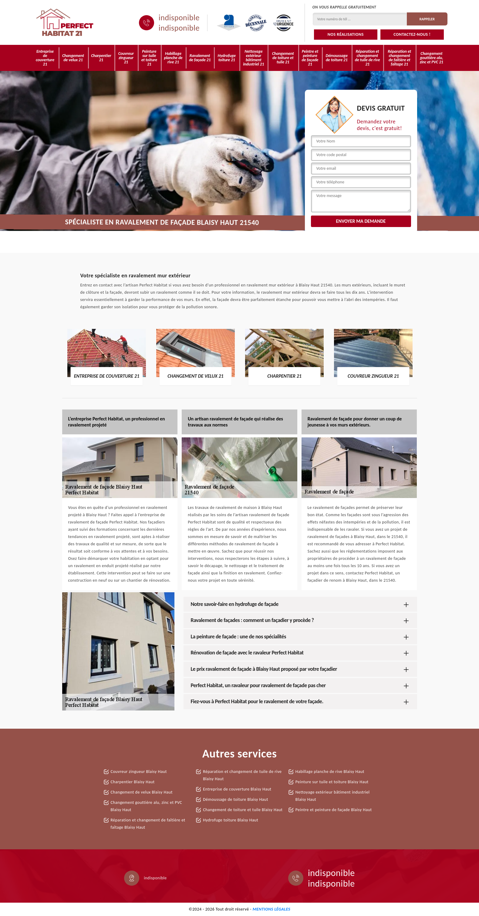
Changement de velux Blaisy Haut (142, 792)
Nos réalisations (346, 34)
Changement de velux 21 (73, 57)
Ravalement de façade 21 (200, 57)
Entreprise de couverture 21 (45, 58)
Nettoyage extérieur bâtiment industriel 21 (253, 58)
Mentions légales (271, 909)
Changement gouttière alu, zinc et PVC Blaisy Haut (146, 806)
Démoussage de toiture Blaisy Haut (235, 799)
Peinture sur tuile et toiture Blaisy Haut (332, 781)
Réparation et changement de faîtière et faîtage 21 (399, 58)
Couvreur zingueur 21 (126, 58)
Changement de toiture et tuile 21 (283, 58)
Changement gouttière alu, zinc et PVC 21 (431, 58)
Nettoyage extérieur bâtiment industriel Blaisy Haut (332, 796)
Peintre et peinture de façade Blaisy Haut (333, 809)
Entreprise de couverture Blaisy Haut (237, 789)
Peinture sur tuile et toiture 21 (149, 58)
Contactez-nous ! (411, 34)
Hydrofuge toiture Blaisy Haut (230, 820)
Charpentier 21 (101, 57)
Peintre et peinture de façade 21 (310, 58)
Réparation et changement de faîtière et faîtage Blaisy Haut (148, 823)
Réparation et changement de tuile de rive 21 (367, 58)
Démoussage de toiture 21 (337, 57)
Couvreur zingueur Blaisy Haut (139, 771)
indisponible (179, 17)
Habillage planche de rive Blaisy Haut (329, 771)
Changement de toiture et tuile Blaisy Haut (242, 809)
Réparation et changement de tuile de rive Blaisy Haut (242, 775)
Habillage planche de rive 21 (173, 58)
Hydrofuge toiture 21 (227, 57)
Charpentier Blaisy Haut (133, 781)
